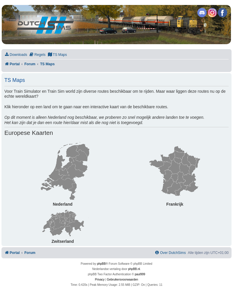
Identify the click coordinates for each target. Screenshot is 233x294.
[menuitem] (15, 55)
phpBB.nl (134, 269)
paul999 (140, 274)
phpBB (101, 263)
